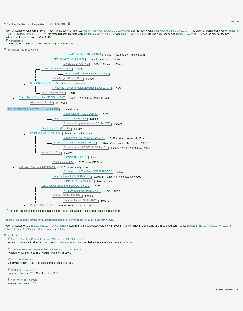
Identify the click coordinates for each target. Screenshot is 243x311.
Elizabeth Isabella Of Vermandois (49, 225)
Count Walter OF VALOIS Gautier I (83, 137)
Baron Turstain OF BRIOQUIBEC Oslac (86, 73)
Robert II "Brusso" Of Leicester (204, 225)
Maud (41, 229)
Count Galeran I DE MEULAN (80, 113)
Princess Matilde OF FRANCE (80, 200)
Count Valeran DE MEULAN (100, 33)
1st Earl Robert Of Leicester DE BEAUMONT (33, 109)
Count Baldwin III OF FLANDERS (71, 176)
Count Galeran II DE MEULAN (69, 118)
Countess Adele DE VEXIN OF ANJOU (85, 147)
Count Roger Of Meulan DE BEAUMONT (107, 30)
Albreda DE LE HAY (35, 33)
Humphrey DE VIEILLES (44, 83)
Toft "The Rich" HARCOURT (68, 59)
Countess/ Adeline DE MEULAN (171, 30)
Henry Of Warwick (186, 33)
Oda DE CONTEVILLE (134, 33)
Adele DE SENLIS (63, 161)
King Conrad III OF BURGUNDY (82, 190)
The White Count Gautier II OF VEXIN (74, 142)
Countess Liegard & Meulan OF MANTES (87, 123)
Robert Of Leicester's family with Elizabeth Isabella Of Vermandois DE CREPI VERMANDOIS (59, 219)
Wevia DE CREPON (52, 92)
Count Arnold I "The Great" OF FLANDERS (88, 171)
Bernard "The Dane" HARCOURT (82, 54)
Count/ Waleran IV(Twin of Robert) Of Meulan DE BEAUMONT (46, 249)
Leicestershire (73, 242)
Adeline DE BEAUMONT (24, 280)
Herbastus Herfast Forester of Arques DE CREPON (81, 87)
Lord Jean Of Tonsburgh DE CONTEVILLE (65, 185)
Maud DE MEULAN (22, 259)
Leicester (127, 242)
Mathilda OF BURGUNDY (67, 195)
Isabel (48, 229)
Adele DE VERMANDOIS (78, 181)
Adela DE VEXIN (50, 152)
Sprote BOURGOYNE (76, 63)
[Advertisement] (121, 9)
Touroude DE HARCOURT (56, 68)
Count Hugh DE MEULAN (55, 128)
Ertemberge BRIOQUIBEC (67, 78)
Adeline (62, 229)
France (127, 225)
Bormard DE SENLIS (75, 157)
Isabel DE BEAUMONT (24, 269)
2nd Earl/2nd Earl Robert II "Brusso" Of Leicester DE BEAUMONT (48, 239)
